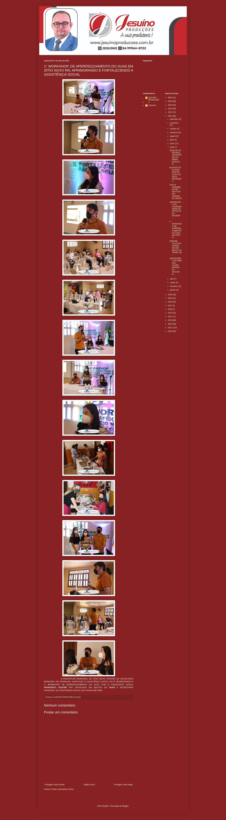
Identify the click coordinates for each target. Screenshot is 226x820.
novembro (174, 123)
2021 (170, 116)
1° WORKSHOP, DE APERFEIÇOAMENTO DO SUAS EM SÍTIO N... (176, 230)
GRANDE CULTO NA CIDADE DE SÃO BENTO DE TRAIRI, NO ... (176, 248)
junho (172, 143)
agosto (173, 136)
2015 (170, 313)
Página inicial (89, 785)
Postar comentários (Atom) (62, 789)
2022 (170, 112)
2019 (170, 298)
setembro (174, 132)
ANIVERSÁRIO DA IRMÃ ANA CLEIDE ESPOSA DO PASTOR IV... (176, 266)
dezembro (174, 119)
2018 (170, 302)
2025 (170, 101)
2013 (170, 320)
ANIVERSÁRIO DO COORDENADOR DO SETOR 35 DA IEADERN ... (175, 210)
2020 (170, 295)
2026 (170, 98)
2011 (170, 328)
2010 (170, 331)
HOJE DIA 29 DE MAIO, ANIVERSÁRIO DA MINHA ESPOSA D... (175, 157)
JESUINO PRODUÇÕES (153, 100)
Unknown (152, 105)
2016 (170, 309)
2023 (170, 109)
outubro (173, 129)
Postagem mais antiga (123, 785)
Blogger (125, 806)
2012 (170, 324)
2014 (170, 317)
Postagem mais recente (55, 785)
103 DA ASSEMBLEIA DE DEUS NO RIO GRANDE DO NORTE (176, 191)
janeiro (173, 290)
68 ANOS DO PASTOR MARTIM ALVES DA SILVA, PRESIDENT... (175, 174)
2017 (170, 306)
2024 (170, 105)
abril (172, 279)
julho (172, 140)
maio (172, 147)
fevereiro (174, 286)
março (173, 282)
